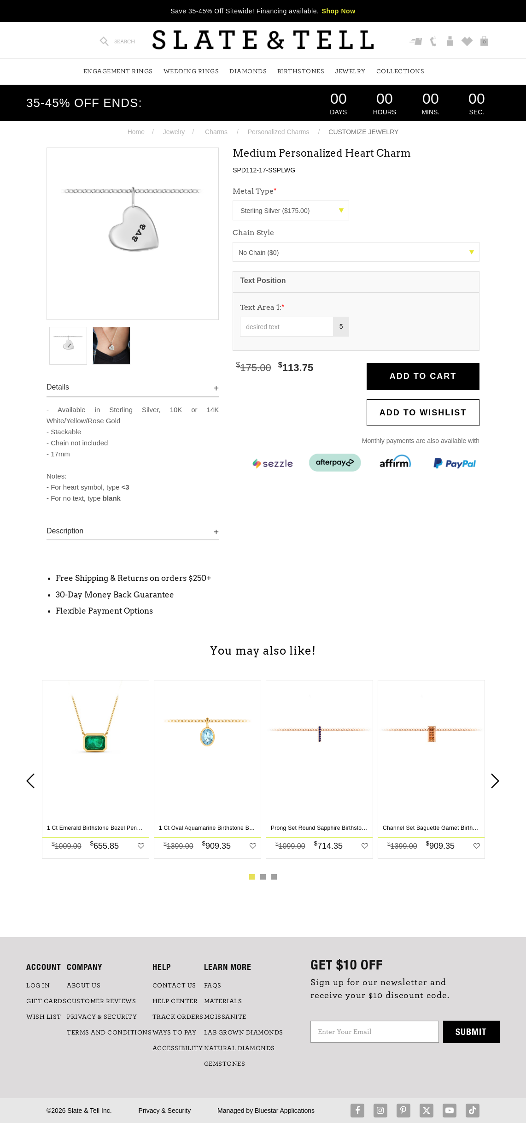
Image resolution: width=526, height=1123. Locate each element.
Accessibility (177, 1048)
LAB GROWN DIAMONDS (243, 1032)
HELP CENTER (175, 1001)
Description (65, 531)
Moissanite (225, 1017)
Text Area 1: (262, 307)
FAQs (213, 985)
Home (136, 132)
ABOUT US (83, 985)
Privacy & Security (165, 1110)
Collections (400, 71)
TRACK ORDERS (178, 1017)
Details (58, 387)
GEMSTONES (224, 1064)
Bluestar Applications (285, 1110)
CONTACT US (174, 985)
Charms (216, 132)
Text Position (263, 280)
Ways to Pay (174, 1032)
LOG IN (38, 985)
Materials (223, 1001)
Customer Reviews (101, 1001)
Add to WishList (423, 412)
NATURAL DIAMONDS (239, 1048)
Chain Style (253, 232)
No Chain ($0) (356, 252)
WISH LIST (43, 1017)
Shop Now (339, 11)
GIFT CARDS (46, 1001)
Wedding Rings (191, 71)
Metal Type (255, 191)
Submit (471, 1031)
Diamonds (248, 71)
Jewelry (350, 71)
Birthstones (301, 71)
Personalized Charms (279, 132)
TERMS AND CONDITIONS (109, 1032)
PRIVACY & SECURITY (102, 1017)
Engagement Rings (118, 71)
